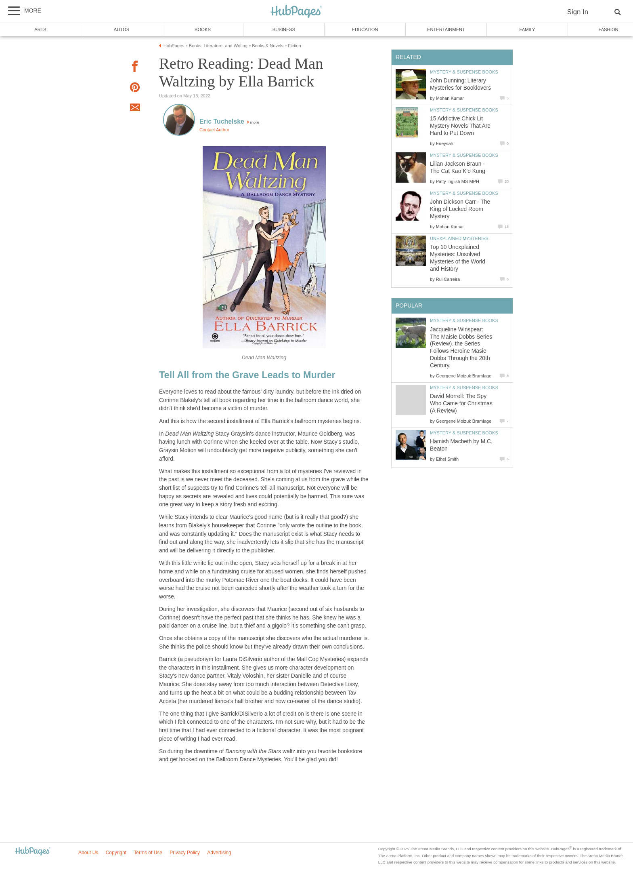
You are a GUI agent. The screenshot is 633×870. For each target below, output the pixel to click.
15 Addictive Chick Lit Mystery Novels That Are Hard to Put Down (460, 126)
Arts (40, 29)
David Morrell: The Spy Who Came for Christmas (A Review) (461, 403)
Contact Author (214, 129)
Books (203, 29)
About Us (88, 852)
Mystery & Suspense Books (464, 72)
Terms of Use (148, 852)
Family (527, 29)
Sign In (577, 12)
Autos (121, 29)
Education (365, 29)
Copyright (116, 852)
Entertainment (446, 29)
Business (284, 29)
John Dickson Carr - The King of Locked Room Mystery (460, 209)
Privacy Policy (185, 852)
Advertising (219, 852)
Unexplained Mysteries (459, 238)
